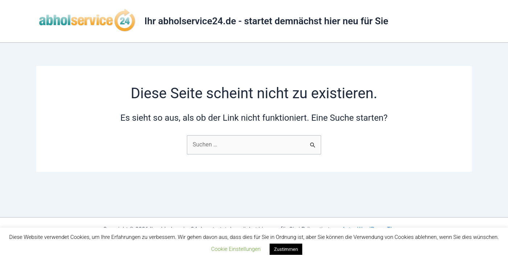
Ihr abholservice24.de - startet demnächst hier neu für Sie (266, 21)
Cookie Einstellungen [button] (236, 249)
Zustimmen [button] (286, 249)
